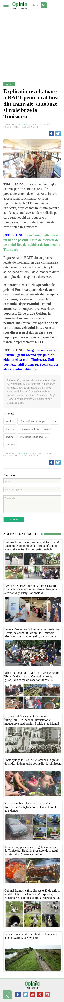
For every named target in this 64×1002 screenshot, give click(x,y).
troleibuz (10, 444)
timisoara (10, 429)
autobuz (10, 421)
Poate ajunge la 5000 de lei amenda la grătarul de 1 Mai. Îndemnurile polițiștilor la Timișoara (32, 761)
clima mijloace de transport (33, 421)
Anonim (23, 124)
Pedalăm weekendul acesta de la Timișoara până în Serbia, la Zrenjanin (30, 935)
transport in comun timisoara (33, 437)
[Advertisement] (32, 33)
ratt (54, 421)
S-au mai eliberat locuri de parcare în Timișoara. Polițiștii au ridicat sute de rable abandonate (30, 807)
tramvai (9, 437)
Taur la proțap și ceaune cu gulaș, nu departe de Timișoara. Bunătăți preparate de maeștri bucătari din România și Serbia (31, 850)
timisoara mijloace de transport (36, 429)
